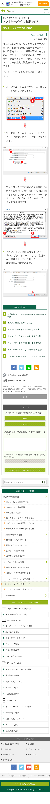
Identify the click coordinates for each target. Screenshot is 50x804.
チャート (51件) (12, 644)
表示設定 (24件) (12, 675)
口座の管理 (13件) (13, 650)
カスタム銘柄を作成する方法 (19, 322)
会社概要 (31, 744)
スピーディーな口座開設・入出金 (20, 523)
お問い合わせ (8, 760)
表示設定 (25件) (12, 712)
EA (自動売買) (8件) (13, 656)
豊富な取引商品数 (13, 512)
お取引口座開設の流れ (15, 550)
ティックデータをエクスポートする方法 (24, 336)
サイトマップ (33, 754)
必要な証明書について (15, 556)
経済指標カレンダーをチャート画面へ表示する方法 (27, 315)
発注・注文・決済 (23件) (15, 638)
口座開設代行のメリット (16, 540)
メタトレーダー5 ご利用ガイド (17, 584)
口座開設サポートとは (12, 534)
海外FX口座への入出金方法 (17, 567)
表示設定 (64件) (12, 632)
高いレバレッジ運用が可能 (17, 502)
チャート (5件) (11, 687)
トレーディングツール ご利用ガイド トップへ (25, 470)
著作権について (8, 754)
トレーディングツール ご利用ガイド (18, 578)
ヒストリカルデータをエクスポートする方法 (26, 356)
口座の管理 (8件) (12, 731)
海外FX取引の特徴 (11, 496)
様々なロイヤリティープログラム (20, 518)
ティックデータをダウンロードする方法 (24, 343)
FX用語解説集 (9, 595)
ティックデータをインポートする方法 (23, 329)
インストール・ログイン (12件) (18, 625)
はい (25, 418)
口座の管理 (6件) (12, 693)
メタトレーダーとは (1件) (16, 614)
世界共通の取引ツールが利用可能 (20, 528)
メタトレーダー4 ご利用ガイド (19, 589)
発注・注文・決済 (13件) (15, 681)
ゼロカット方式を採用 (15, 507)
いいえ (25, 424)
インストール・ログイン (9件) (18, 669)
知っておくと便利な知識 (13, 562)
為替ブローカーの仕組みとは (18, 572)
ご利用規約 (7, 749)
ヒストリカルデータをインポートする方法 (25, 349)
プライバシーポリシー (36, 749)
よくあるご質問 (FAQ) (11, 744)
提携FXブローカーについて (17, 545)
